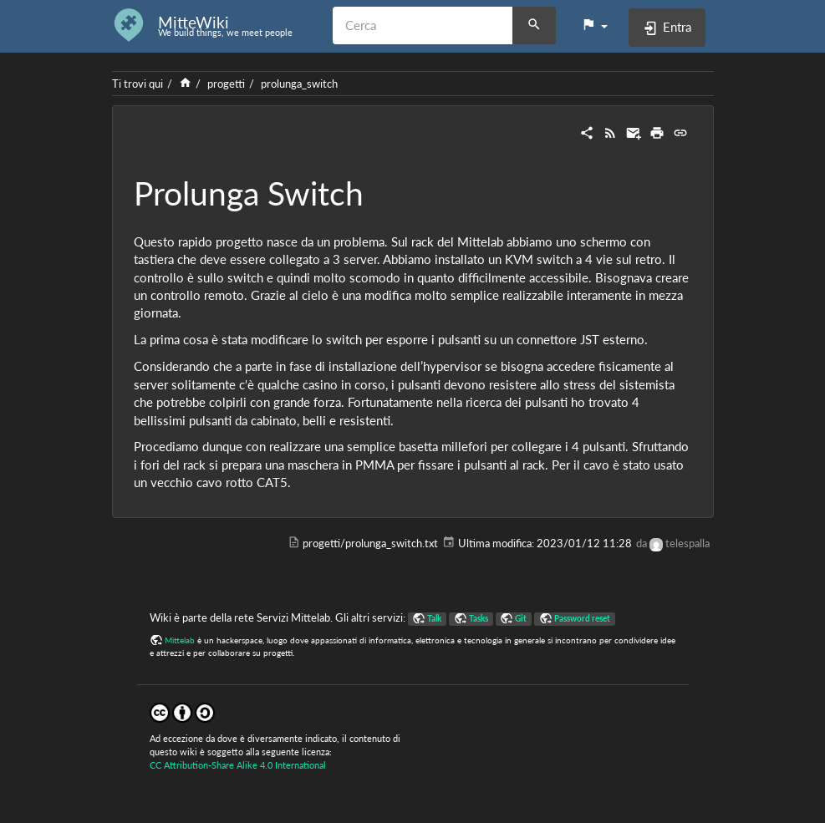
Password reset (582, 618)
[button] (594, 25)
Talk (434, 618)
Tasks (478, 618)
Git (521, 618)
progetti (226, 83)
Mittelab (180, 640)
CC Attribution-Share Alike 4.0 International (238, 764)
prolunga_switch (299, 83)
